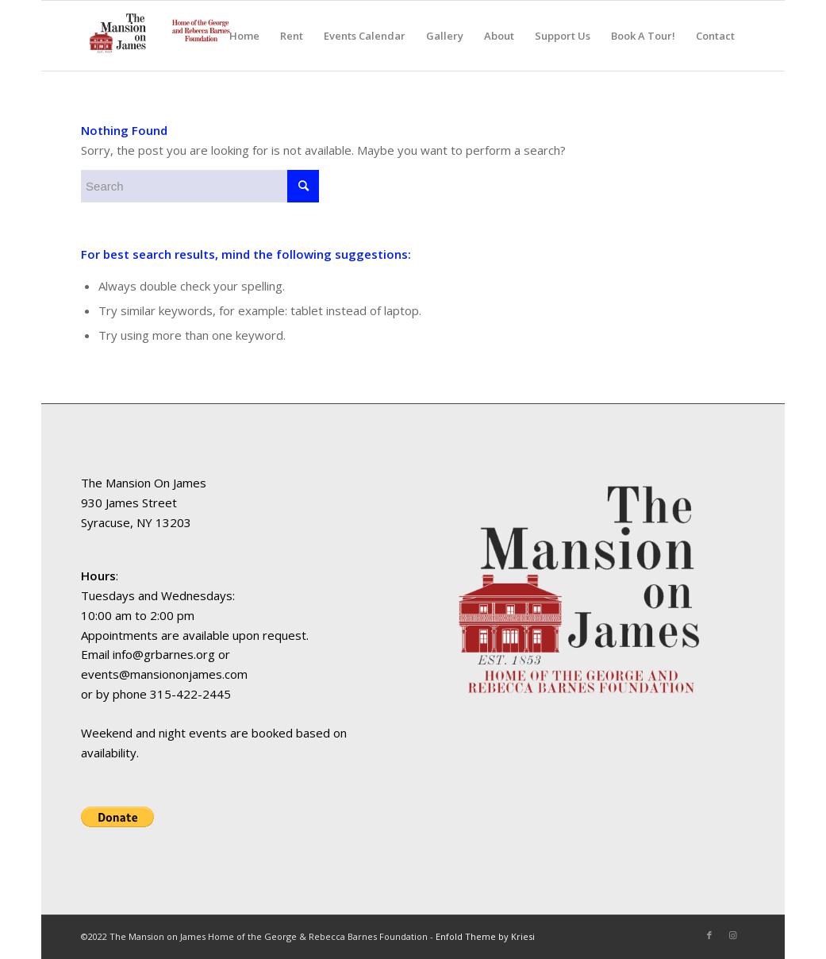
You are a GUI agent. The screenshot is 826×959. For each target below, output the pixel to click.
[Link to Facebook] (709, 935)
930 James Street (129, 502)
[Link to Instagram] (733, 935)
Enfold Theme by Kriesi (485, 936)
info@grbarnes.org (164, 654)
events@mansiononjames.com (164, 674)
